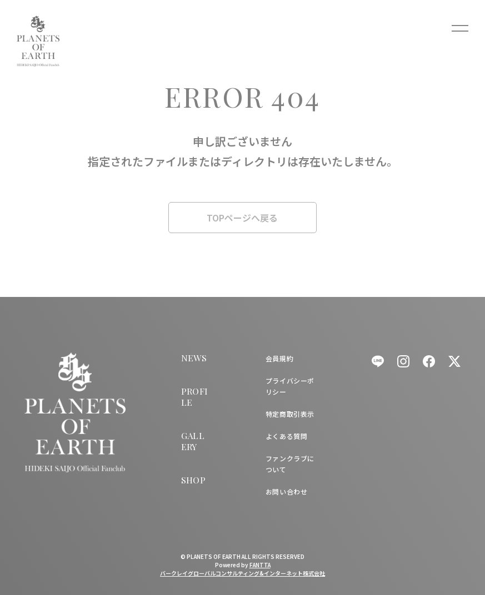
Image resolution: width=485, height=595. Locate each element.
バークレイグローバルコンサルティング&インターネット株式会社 (242, 573)
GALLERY (193, 441)
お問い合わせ (287, 491)
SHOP (193, 480)
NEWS (194, 358)
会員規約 (279, 358)
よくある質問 (287, 436)
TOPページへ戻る (242, 217)
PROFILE (194, 396)
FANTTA (260, 565)
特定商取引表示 (290, 413)
